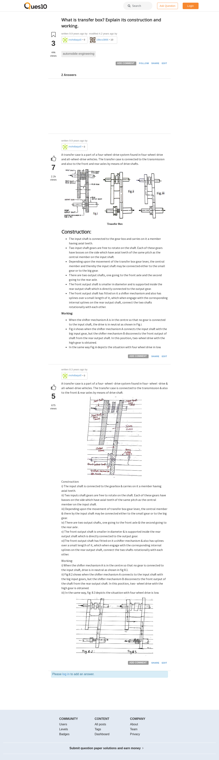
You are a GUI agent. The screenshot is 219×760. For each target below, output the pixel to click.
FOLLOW (144, 63)
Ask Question (167, 5)
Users (63, 724)
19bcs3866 (102, 39)
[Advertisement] (114, 107)
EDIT (164, 63)
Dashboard (102, 734)
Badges (64, 734)
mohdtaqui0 (75, 39)
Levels (63, 729)
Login (190, 5)
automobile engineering (78, 53)
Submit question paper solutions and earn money (106, 748)
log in (66, 674)
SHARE (155, 63)
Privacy (135, 734)
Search (134, 6)
